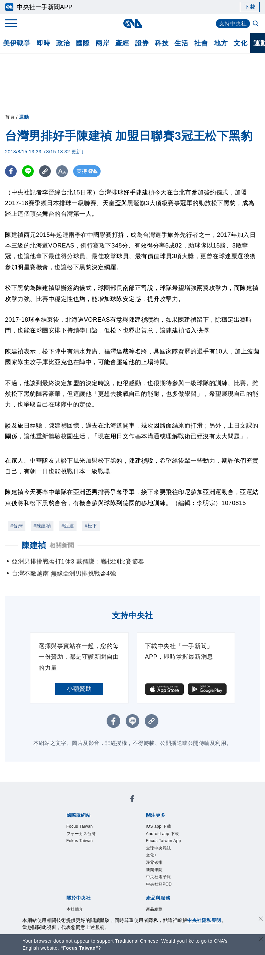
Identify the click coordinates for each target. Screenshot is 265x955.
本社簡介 (75, 909)
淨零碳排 (154, 862)
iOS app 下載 (158, 826)
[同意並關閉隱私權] (261, 919)
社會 (201, 43)
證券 (142, 43)
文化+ (151, 855)
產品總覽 (154, 909)
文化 (240, 43)
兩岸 (102, 43)
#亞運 (67, 525)
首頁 (10, 117)
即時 (43, 43)
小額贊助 (79, 688)
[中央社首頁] (132, 23)
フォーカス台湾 (81, 833)
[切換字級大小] (62, 171)
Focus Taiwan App (163, 840)
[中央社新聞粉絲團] (132, 800)
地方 (221, 43)
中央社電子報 (158, 876)
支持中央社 (233, 23)
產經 (122, 43)
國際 (83, 43)
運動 (24, 117)
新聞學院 (154, 869)
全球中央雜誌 (158, 848)
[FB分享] (11, 171)
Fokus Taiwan (80, 840)
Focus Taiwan (80, 826)
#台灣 (16, 525)
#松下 (91, 525)
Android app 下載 (162, 833)
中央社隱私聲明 (204, 920)
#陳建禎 (42, 525)
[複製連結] (45, 171)
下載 (249, 7)
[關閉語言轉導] (261, 940)
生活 (181, 43)
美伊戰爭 (16, 43)
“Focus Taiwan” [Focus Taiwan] (79, 948)
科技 (161, 43)
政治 (63, 43)
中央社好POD (159, 884)
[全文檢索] (256, 24)
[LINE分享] (28, 171)
